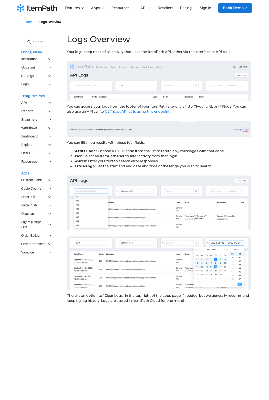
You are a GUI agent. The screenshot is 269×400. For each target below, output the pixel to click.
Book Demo (235, 8)
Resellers (165, 8)
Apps (97, 8)
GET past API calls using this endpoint (137, 112)
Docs (29, 22)
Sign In (205, 8)
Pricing (186, 8)
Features (74, 8)
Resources (122, 8)
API (145, 8)
